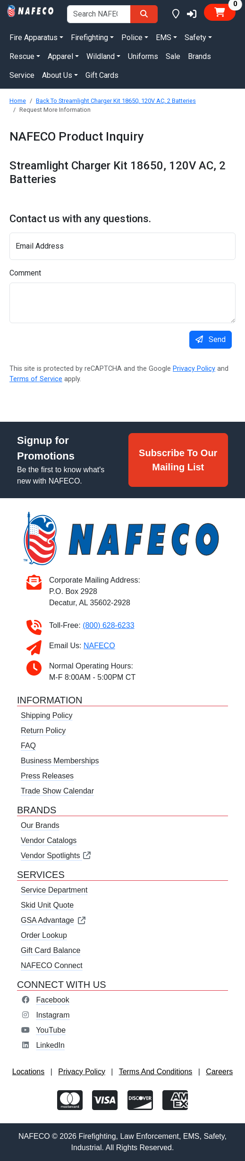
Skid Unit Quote (47, 905)
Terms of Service (35, 379)
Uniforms (143, 56)
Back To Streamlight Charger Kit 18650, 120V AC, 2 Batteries (116, 100)
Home (17, 100)
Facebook (52, 1000)
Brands (199, 56)
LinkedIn (50, 1045)
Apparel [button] (60, 56)
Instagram (52, 1015)
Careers (219, 1072)
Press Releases (47, 776)
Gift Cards (101, 75)
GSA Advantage (53, 920)
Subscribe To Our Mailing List (178, 460)
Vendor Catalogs (48, 840)
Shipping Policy (46, 715)
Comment (25, 272)
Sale (173, 56)
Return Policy (43, 731)
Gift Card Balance (50, 950)
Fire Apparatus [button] (33, 37)
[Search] (144, 14)
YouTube (51, 1030)
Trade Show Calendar (57, 791)
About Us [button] (57, 75)
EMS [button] (163, 37)
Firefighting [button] (89, 37)
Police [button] (132, 37)
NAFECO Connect (52, 965)
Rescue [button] (21, 56)
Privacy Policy (194, 369)
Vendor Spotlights (56, 856)
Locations (28, 1072)
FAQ (28, 746)
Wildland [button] (100, 56)
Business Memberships (60, 761)
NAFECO (99, 646)
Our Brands (40, 825)
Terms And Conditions (156, 1072)
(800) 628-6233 (108, 625)
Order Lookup (44, 935)
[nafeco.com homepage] (31, 10)
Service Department (54, 890)
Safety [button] (195, 37)
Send (210, 339)
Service (21, 75)
